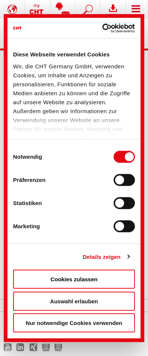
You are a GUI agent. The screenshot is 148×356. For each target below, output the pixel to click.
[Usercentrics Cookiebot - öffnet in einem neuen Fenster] (103, 28)
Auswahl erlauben (74, 301)
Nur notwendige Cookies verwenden (74, 323)
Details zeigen (101, 256)
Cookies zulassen (74, 279)
